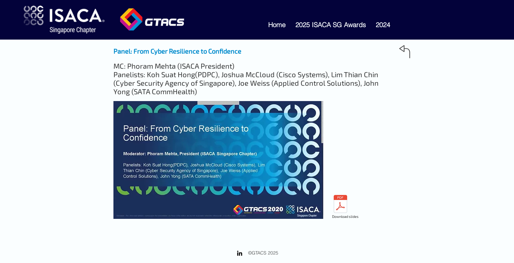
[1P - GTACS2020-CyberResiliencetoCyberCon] (340, 205)
